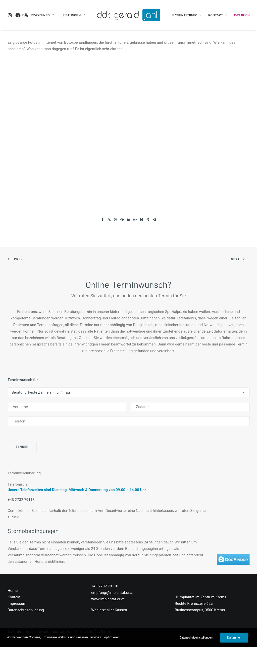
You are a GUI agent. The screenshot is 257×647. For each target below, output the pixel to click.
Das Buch (242, 15)
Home (19, 15)
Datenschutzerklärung (26, 610)
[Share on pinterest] (122, 220)
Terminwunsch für (23, 380)
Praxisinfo (42, 15)
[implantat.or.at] (128, 15)
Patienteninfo (186, 15)
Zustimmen (234, 637)
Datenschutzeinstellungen (195, 637)
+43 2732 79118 (21, 499)
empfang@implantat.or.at (112, 592)
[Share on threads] (116, 220)
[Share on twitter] (109, 220)
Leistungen (73, 15)
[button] (11, 15)
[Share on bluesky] (142, 220)
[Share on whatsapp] (135, 220)
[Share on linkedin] (129, 220)
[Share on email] (154, 220)
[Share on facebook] (103, 220)
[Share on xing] (148, 220)
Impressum (17, 603)
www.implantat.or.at (108, 599)
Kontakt (217, 15)
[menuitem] (11, 15)
